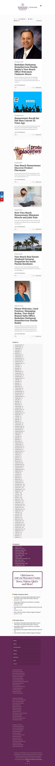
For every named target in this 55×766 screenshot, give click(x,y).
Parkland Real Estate (17, 716)
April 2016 (17, 517)
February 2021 (18, 423)
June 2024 (17, 366)
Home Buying (18, 551)
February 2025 (18, 355)
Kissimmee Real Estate (17, 698)
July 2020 (17, 434)
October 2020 (18, 429)
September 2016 (19, 509)
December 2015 (18, 524)
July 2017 (17, 492)
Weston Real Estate (16, 743)
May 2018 (17, 476)
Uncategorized (18, 565)
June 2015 (17, 534)
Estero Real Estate (16, 684)
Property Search (17, 647)
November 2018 (18, 466)
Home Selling (18, 555)
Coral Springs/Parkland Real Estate (20, 681)
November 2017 (18, 486)
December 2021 (18, 409)
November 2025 (18, 345)
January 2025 (18, 356)
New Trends (18, 560)
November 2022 (18, 393)
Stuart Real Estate (16, 733)
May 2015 (17, 535)
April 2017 (17, 497)
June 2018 (17, 474)
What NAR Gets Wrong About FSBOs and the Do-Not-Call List (28, 608)
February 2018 (18, 481)
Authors (17, 20)
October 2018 (18, 467)
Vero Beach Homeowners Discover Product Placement (27, 168)
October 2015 (18, 527)
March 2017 (17, 499)
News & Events (18, 561)
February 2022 (18, 406)
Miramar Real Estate (16, 706)
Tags (30, 19)
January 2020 (18, 444)
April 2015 (17, 537)
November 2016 (18, 505)
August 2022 (18, 398)
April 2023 (17, 384)
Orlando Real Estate (16, 709)
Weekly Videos (19, 620)
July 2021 (17, 416)
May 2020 (17, 437)
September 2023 (19, 378)
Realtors (15, 650)
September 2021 (19, 413)
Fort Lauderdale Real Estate (18, 686)
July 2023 (17, 379)
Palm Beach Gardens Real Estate (19, 713)
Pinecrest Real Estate (17, 719)
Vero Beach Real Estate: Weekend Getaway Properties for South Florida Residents (26, 260)
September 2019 (19, 451)
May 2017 (17, 496)
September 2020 (19, 431)
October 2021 (18, 411)
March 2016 (17, 519)
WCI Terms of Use (34, 759)
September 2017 (19, 489)
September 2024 (19, 363)
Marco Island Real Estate (18, 701)
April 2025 (17, 353)
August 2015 (18, 530)
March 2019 (17, 461)
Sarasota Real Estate (17, 731)
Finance (17, 547)
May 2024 (17, 368)
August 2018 (18, 471)
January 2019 (18, 462)
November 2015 (18, 525)
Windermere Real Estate (17, 744)
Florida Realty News (20, 85)
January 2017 (18, 502)
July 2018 (17, 472)
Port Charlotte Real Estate (18, 726)
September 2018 (19, 469)
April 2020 (17, 439)
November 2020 (18, 428)
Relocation (15, 657)
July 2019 (17, 454)
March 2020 (17, 441)
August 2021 (18, 414)
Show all (38, 20)
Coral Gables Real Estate (18, 679)
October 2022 (18, 394)
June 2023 (17, 381)
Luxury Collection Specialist (21, 558)
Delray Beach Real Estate (18, 683)
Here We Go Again (19, 550)
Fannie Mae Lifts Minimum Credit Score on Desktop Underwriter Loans (26, 603)
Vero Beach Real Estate (17, 693)
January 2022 (18, 408)
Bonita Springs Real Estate (18, 673)
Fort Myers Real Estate (17, 688)
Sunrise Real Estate (16, 736)
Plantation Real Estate (17, 724)
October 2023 (18, 376)
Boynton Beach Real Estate (18, 675)
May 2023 (17, 383)
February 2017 (18, 500)
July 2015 (17, 532)
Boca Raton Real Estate (17, 671)
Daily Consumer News (21, 594)
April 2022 (17, 403)
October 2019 (18, 449)
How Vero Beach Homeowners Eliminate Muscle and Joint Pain (26, 215)
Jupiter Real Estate (16, 689)
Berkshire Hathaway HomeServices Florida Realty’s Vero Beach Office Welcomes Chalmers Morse (25, 69)
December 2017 (18, 484)
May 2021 (17, 419)
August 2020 (18, 432)
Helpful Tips (18, 548)
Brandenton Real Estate (17, 676)
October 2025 (18, 346)
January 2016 (18, 522)
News (14, 660)
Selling (14, 644)
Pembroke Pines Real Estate (18, 718)
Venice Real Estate (16, 738)
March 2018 (17, 479)
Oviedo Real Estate (16, 711)
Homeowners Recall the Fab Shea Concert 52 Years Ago (26, 120)
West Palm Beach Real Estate (19, 741)
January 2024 (18, 373)
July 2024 (17, 365)
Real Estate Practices (20, 563)
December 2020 (18, 426)
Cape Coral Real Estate (17, 678)
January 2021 (18, 424)
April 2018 (17, 477)
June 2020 (17, 436)
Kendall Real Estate (16, 691)
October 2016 (18, 507)
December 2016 (18, 504)
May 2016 (17, 515)
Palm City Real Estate (17, 714)
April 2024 (17, 369)
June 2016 (17, 514)
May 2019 (17, 457)
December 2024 (18, 358)
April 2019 (17, 459)
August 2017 (18, 491)
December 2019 (18, 446)
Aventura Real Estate (17, 670)
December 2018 (18, 464)
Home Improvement (19, 553)
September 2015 (19, 529)
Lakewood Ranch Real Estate (19, 699)
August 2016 (18, 510)
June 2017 (17, 494)
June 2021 (17, 418)
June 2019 (17, 456)
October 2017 (18, 487)
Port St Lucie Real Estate (17, 728)
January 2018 (18, 482)
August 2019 (18, 452)
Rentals (15, 654)
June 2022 (17, 399)
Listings (17, 556)
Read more (38, 87)
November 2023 (18, 374)
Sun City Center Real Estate (18, 734)
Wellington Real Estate (17, 739)
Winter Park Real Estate (17, 746)
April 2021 (17, 421)
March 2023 (17, 386)
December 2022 (18, 391)
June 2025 (17, 350)
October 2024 (18, 361)
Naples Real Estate (16, 708)
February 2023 (18, 388)
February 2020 (18, 442)
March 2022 (17, 404)
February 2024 (18, 371)
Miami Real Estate (16, 704)
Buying (14, 640)
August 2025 (18, 348)
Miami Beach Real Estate (18, 703)
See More (27, 759)
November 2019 (18, 447)
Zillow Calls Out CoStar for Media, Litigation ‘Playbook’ (27, 612)
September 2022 (19, 396)
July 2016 (17, 512)
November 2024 (18, 360)
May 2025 (17, 351)
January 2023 (18, 389)
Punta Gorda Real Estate (17, 729)
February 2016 (18, 520)
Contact (15, 663)
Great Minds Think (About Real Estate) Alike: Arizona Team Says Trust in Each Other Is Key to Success (27, 597)
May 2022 (17, 401)
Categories (22, 19)
